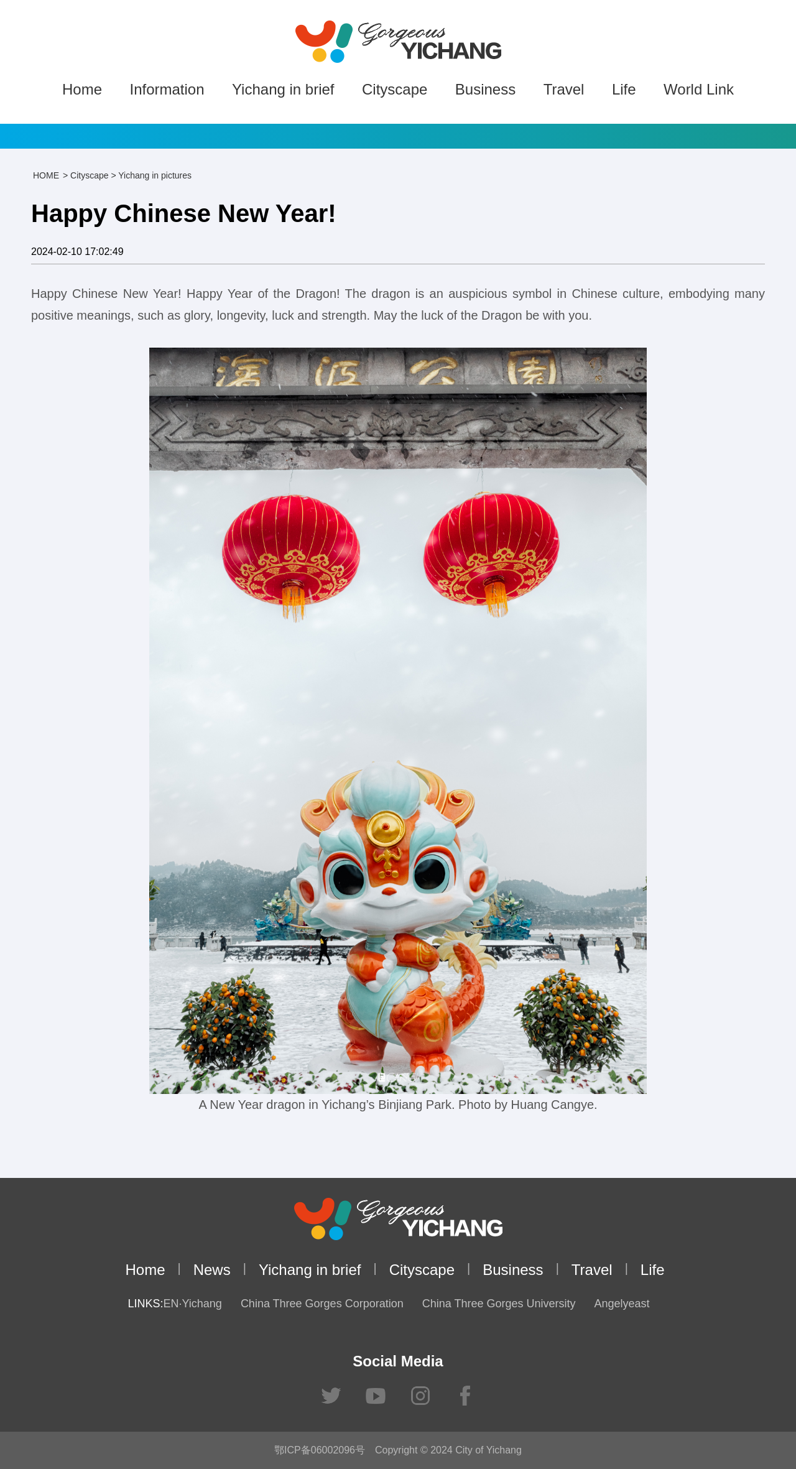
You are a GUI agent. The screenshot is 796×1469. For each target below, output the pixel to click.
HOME (46, 175)
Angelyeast (621, 1303)
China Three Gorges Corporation (322, 1303)
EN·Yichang (192, 1303)
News (212, 1269)
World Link (699, 89)
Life (624, 89)
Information (166, 89)
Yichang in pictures (155, 175)
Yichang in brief (283, 89)
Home (82, 89)
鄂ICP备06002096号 (319, 1450)
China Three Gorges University (499, 1303)
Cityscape (394, 89)
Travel (564, 89)
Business (485, 89)
